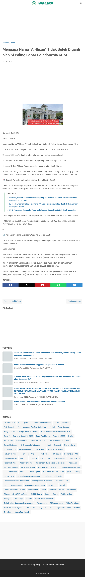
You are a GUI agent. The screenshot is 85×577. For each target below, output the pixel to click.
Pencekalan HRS (61, 481)
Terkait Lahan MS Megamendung (50, 503)
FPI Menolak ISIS (25, 449)
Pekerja (77, 472)
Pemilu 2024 (9, 476)
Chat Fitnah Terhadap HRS (59, 441)
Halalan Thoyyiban (11, 454)
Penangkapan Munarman (42, 481)
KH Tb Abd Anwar (28, 467)
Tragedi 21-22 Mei (45, 508)
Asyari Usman (63, 427)
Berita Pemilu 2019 (38, 441)
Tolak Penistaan (72, 503)
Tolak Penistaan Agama (13, 508)
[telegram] (74, 285)
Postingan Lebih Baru (12, 301)
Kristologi (54, 467)
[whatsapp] (58, 285)
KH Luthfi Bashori (11, 467)
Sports (55, 494)
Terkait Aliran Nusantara (44, 499)
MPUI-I (22, 472)
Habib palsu (40, 449)
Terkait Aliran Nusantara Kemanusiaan (19, 503)
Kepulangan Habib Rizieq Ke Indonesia (50, 463)
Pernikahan (52, 485)
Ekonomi (57, 445)
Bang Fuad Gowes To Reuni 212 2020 (55, 432)
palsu (69, 472)
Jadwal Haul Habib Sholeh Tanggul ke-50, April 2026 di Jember (39, 365)
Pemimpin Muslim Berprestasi (28, 476)
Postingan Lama (74, 301)
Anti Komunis (9, 427)
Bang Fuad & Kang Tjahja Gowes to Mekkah (21, 432)
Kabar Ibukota (74, 458)
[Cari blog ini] (80, 3)
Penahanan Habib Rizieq (52, 476)
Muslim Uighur (34, 472)
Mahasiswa (12, 472)
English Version (10, 449)
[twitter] (27, 285)
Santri (43, 490)
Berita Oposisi (21, 441)
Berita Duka (8, 441)
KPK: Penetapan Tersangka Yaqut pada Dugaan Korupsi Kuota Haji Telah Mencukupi (42, 210)
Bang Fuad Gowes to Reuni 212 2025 (50, 436)
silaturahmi (71, 490)
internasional (45, 458)
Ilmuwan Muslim (10, 458)
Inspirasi (33, 458)
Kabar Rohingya (26, 463)
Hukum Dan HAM (71, 454)
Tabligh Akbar (66, 494)
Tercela (29, 499)
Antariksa (65, 423)
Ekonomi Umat (69, 445)
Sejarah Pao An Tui (56, 490)
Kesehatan (73, 463)
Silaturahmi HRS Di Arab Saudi (15, 494)
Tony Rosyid (30, 508)
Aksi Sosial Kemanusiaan (41, 423)
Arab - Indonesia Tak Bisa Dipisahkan (32, 427)
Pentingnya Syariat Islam (35, 485)
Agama (25, 423)
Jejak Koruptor (59, 458)
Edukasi (47, 445)
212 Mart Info (9, 423)
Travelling (7, 512)
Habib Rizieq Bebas (55, 449)
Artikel (52, 427)
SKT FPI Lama (36, 494)
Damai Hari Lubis (10, 445)
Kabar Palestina (10, 463)
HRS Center (56, 454)
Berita (70, 436)
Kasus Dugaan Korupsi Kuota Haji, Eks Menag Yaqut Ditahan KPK (39, 401)
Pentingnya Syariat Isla (13, 485)
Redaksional (33, 490)
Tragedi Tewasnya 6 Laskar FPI (68, 508)
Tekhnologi (18, 499)
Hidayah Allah (43, 454)
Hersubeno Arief (28, 454)
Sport (47, 494)
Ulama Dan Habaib (22, 512)
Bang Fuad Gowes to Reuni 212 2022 (18, 436)
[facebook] (11, 285)
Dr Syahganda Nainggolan (31, 445)
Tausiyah (7, 499)
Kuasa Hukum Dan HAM (71, 467)
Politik (62, 485)
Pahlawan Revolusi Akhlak (53, 472)
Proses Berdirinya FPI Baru (14, 490)
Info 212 (23, 458)
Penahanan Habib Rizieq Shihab (16, 481)
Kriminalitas (43, 467)
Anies (56, 423)
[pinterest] (43, 285)
